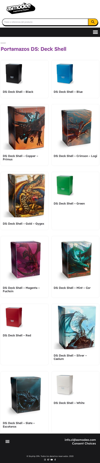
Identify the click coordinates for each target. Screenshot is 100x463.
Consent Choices (84, 443)
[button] (95, 32)
